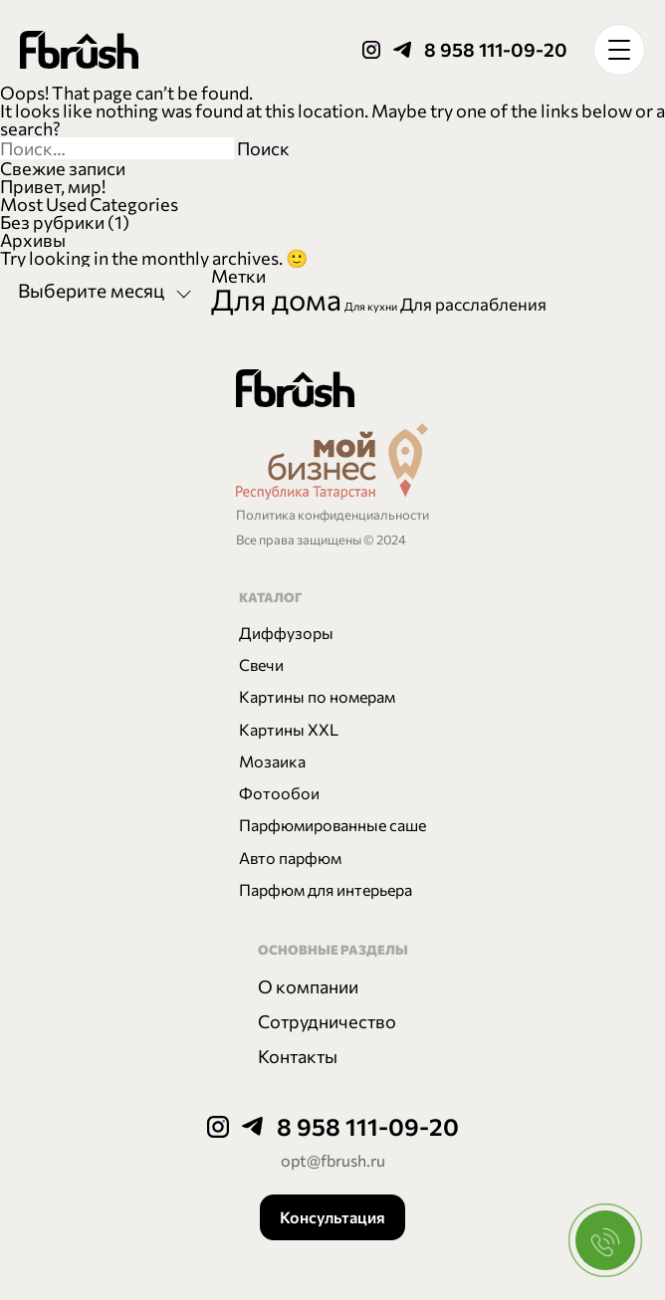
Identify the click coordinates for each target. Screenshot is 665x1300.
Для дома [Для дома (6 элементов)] (276, 299)
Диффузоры (286, 632)
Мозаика (272, 761)
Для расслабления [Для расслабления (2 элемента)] (473, 304)
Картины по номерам (317, 696)
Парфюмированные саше (332, 824)
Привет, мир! (53, 186)
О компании (308, 986)
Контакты (297, 1056)
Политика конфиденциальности (332, 515)
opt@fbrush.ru (333, 1160)
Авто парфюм (290, 857)
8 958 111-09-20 (495, 49)
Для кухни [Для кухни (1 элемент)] (370, 306)
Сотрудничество (327, 1021)
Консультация (332, 1216)
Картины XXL (288, 729)
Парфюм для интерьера (325, 889)
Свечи (261, 664)
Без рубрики (52, 222)
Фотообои (279, 792)
